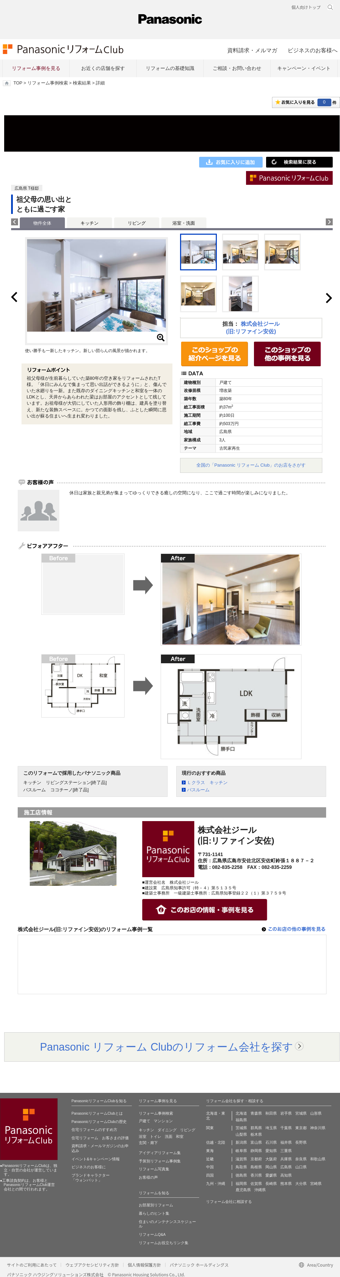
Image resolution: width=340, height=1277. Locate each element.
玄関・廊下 (148, 1143)
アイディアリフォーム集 (160, 1153)
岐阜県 (241, 1151)
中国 (210, 1167)
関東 (210, 1128)
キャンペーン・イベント (304, 68)
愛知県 (271, 1151)
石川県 (271, 1142)
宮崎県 (316, 1183)
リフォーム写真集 (154, 1169)
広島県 (286, 1167)
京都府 (256, 1159)
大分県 (301, 1183)
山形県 (316, 1113)
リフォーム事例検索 (47, 83)
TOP (18, 83)
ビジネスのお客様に (88, 1167)
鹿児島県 (243, 1190)
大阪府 (271, 1159)
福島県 (241, 1120)
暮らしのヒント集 (154, 1213)
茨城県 (241, 1128)
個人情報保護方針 (144, 1265)
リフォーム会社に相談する (229, 1201)
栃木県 (256, 1134)
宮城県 (301, 1113)
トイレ (155, 1136)
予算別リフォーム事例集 (160, 1161)
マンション (163, 1121)
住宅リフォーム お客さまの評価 (100, 1138)
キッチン (89, 223)
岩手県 (286, 1113)
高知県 (286, 1175)
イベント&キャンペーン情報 (95, 1159)
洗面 (168, 1136)
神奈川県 (317, 1128)
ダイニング (167, 1130)
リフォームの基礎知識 (170, 68)
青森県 (256, 1113)
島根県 (256, 1167)
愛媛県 (271, 1175)
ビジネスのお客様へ (313, 50)
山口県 (301, 1167)
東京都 (301, 1128)
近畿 (210, 1159)
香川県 (256, 1175)
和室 (180, 1136)
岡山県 (271, 1167)
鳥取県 (241, 1167)
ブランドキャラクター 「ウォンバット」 (90, 1177)
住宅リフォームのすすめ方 (94, 1129)
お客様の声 (148, 1177)
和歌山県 (317, 1159)
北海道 (241, 1113)
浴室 (142, 1136)
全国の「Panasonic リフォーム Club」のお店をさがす (251, 465)
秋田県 (271, 1113)
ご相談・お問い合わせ (237, 68)
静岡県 (256, 1151)
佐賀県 (256, 1183)
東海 (210, 1151)
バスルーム (198, 789)
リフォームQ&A (152, 1234)
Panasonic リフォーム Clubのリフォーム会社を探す (166, 1047)
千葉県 (286, 1128)
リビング (137, 223)
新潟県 (241, 1142)
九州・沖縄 (215, 1183)
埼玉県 (271, 1128)
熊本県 (286, 1183)
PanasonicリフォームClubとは (97, 1113)
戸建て (144, 1121)
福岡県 (241, 1183)
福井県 (286, 1142)
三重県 (286, 1151)
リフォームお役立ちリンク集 (163, 1243)
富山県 (256, 1142)
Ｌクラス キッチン (207, 782)
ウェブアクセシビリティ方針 (92, 1265)
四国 (210, 1175)
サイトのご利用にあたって (32, 1265)
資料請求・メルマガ (252, 50)
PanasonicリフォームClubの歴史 (99, 1121)
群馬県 (256, 1128)
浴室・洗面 (183, 223)
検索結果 (82, 83)
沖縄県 (260, 1190)
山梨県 (241, 1134)
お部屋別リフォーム (156, 1205)
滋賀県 (241, 1159)
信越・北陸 (215, 1142)
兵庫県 (286, 1159)
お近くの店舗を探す (103, 68)
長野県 (301, 1142)
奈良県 (301, 1159)
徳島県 (241, 1175)
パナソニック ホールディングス (199, 1265)
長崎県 (271, 1183)
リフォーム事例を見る (36, 68)
